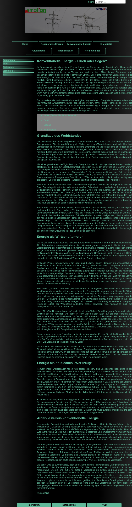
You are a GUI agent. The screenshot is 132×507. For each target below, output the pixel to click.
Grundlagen (38, 50)
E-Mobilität (106, 44)
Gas (5, 74)
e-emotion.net (92, 50)
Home (25, 44)
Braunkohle (9, 71)
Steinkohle (8, 67)
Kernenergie (9, 60)
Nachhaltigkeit (65, 50)
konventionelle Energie (79, 44)
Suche (91, 2)
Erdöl (5, 63)
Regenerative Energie (52, 44)
